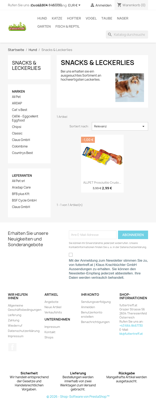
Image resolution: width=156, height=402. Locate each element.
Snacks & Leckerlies (26, 65)
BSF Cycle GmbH (24, 200)
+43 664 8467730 (131, 325)
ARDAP (17, 103)
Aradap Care (21, 187)
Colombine (20, 146)
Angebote (51, 302)
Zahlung (13, 320)
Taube (106, 18)
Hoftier (74, 18)
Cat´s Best (19, 110)
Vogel (91, 18)
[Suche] (127, 34)
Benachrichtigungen (95, 322)
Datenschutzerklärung (24, 331)
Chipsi (16, 127)
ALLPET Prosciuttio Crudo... (102, 182)
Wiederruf (15, 325)
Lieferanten (22, 175)
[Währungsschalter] (75, 5)
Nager (122, 18)
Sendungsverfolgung (96, 302)
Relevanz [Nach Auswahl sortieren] (120, 126)
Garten (44, 26)
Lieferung (14, 315)
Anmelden (88, 307)
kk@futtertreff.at (131, 334)
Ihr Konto (90, 294)
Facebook (12, 347)
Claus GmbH (21, 140)
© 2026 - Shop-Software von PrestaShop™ (78, 396)
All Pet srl (18, 181)
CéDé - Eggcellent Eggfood (25, 118)
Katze (57, 18)
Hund (42, 18)
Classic (17, 133)
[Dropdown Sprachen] (40, 5)
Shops (48, 337)
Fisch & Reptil (67, 26)
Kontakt (49, 332)
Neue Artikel (52, 307)
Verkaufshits (53, 312)
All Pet (16, 97)
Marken (18, 91)
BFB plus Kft (20, 194)
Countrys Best (22, 153)
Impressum (15, 336)
